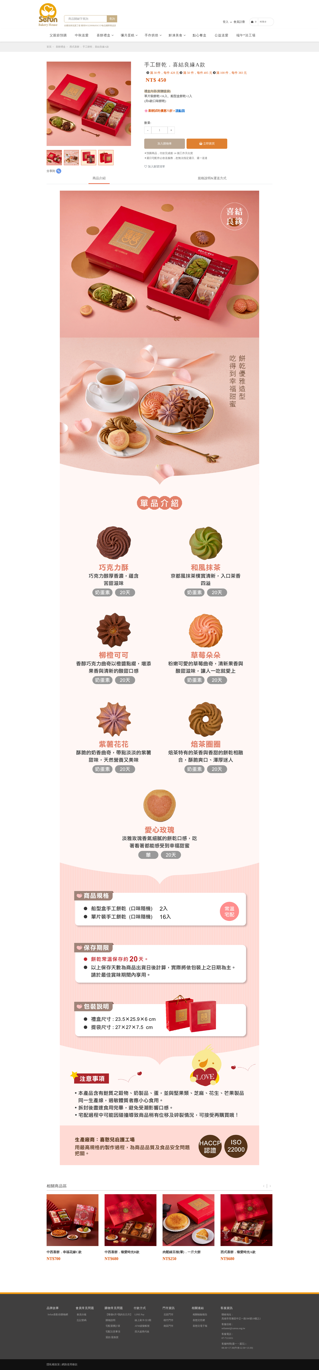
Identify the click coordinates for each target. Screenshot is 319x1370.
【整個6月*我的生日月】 (119, 1314)
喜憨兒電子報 (200, 1325)
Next (270, 1186)
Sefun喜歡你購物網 (58, 1314)
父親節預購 (59, 35)
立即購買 (207, 143)
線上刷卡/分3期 (143, 1320)
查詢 (112, 18)
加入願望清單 (154, 166)
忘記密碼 (81, 1320)
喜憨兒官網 (199, 1320)
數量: (147, 122)
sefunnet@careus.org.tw (233, 1328)
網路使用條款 (70, 1364)
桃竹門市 (168, 1320)
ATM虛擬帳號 (142, 1325)
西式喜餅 (74, 46)
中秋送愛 (82, 35)
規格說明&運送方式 (212, 178)
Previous (264, 1186)
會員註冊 (239, 21)
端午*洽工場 (246, 35)
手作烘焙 (153, 35)
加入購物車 (164, 143)
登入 (225, 21)
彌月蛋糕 (129, 35)
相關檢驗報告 (200, 1314)
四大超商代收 (142, 1331)
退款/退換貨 (112, 1337)
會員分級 (81, 1314)
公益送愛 (222, 35)
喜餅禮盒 (105, 35)
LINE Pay (139, 1314)
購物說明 (110, 1320)
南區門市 (168, 1325)
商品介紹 (99, 178)
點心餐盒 (200, 35)
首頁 (49, 46)
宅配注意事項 (113, 1331)
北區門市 (168, 1314)
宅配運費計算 (113, 1325)
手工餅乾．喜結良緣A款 (96, 46)
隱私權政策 (53, 1364)
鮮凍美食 (177, 35)
